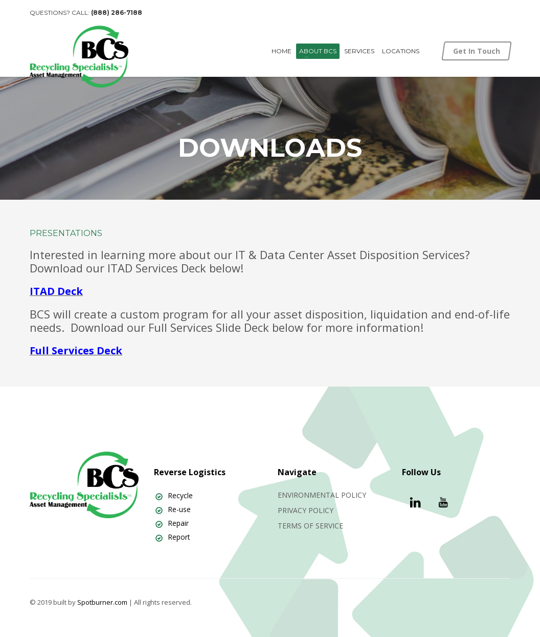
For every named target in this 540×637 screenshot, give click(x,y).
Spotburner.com (102, 602)
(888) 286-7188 (116, 12)
